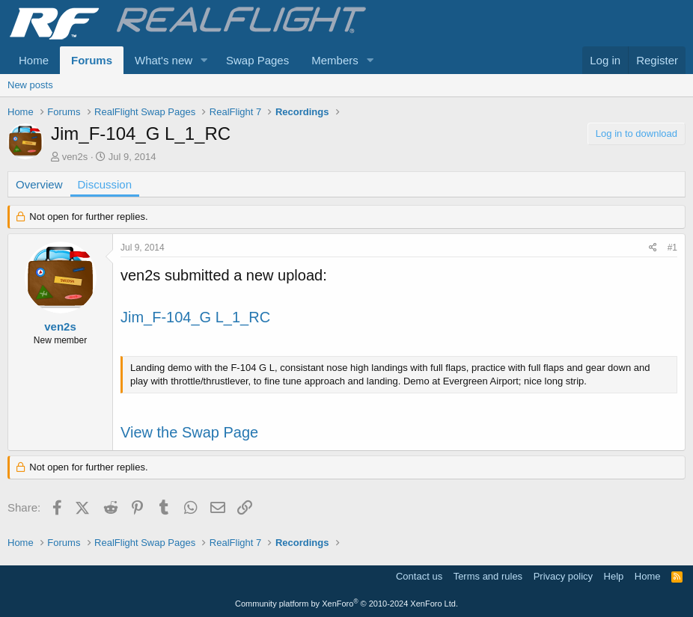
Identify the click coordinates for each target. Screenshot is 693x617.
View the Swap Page (189, 432)
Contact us (419, 576)
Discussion (105, 184)
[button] (204, 60)
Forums (91, 60)
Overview (39, 184)
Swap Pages (257, 60)
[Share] (653, 248)
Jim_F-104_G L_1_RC (195, 317)
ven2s (75, 156)
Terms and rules (488, 576)
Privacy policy (563, 576)
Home (34, 60)
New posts (30, 84)
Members (334, 60)
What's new (163, 60)
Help (614, 576)
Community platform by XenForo (346, 603)
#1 (672, 247)
